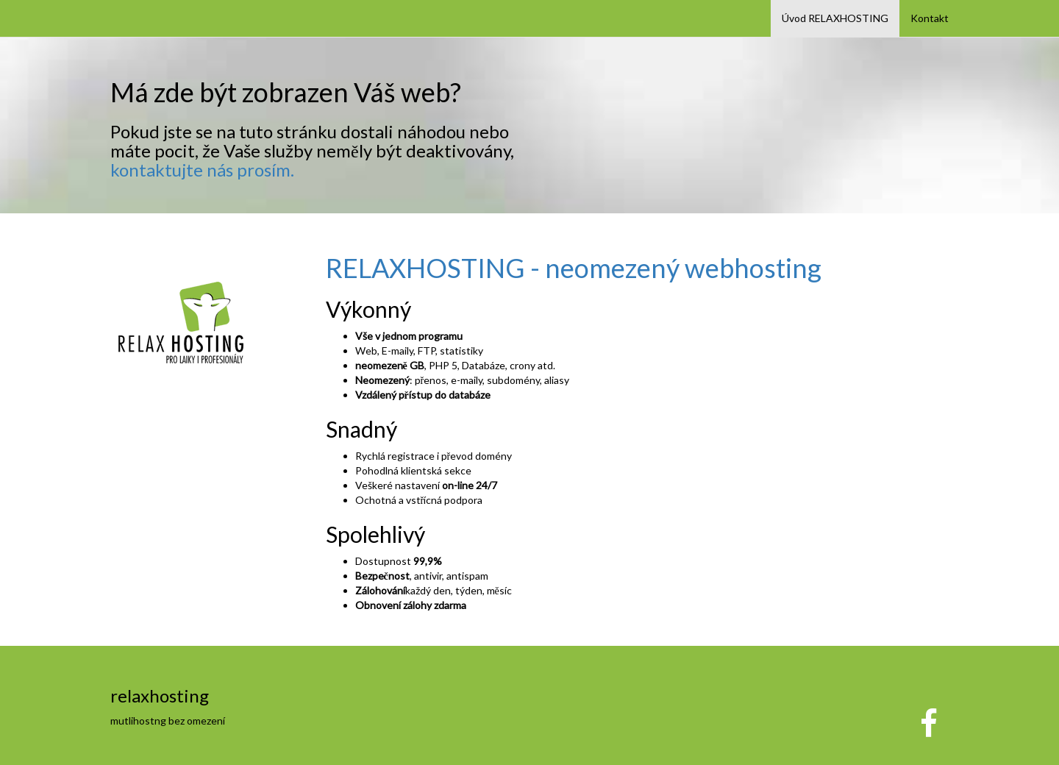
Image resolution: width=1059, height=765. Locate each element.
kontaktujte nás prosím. (202, 169)
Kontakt (929, 18)
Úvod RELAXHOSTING (835, 18)
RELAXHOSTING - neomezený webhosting (573, 268)
